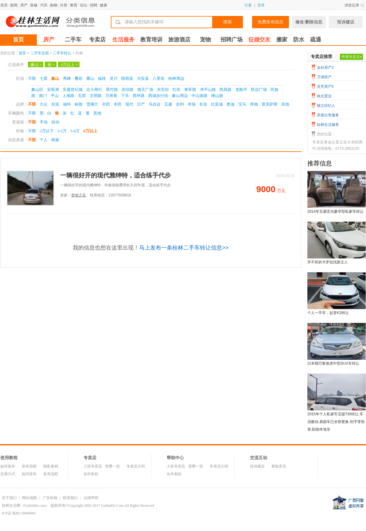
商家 (55, 140)
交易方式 (7, 474)
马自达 (155, 104)
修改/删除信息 (308, 22)
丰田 (106, 104)
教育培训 (151, 40)
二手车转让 (62, 53)
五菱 (168, 104)
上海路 (68, 95)
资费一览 (112, 466)
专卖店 (97, 40)
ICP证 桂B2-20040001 (19, 513)
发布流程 (29, 466)
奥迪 (231, 104)
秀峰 (67, 78)
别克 (55, 104)
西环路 (139, 95)
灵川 (114, 78)
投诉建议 (345, 22)
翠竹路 (112, 89)
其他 (285, 104)
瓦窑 (82, 95)
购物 (53, 5)
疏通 (315, 40)
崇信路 (128, 89)
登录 (261, 5)
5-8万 (75, 131)
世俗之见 (78, 195)
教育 (73, 5)
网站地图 (29, 498)
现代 (129, 104)
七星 (44, 78)
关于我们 (9, 498)
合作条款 (91, 474)
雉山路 (217, 95)
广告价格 (50, 498)
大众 (44, 104)
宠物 (205, 40)
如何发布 (7, 466)
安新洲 (53, 89)
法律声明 (91, 498)
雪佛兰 (92, 104)
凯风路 (226, 89)
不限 (32, 78)
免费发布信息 (270, 22)
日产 (141, 104)
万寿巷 (111, 95)
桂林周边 (176, 78)
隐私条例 (50, 466)
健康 (103, 5)
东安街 (163, 89)
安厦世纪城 (73, 89)
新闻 (14, 5)
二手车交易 (39, 53)
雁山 (90, 78)
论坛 (83, 5)
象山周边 (180, 95)
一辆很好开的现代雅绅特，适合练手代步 (115, 175)
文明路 (96, 95)
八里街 (159, 78)
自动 (55, 122)
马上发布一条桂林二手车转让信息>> (183, 248)
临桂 (102, 78)
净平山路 (208, 89)
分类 (63, 5)
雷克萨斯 (270, 104)
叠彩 (79, 78)
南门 (43, 95)
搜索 (227, 22)
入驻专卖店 (93, 466)
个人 (44, 140)
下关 (125, 95)
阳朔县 (127, 78)
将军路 (190, 89)
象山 (36, 64)
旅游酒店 (179, 40)
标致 (79, 104)
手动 (44, 122)
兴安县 (143, 78)
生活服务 (123, 40)
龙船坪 (241, 89)
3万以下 (47, 131)
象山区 (37, 89)
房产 (24, 5)
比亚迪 (217, 104)
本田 (118, 104)
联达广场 (259, 89)
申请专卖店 (350, 57)
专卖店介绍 (136, 466)
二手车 (73, 40)
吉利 (180, 104)
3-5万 (62, 131)
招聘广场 (231, 40)
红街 (177, 89)
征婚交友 (259, 40)
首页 (4, 5)
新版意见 (278, 466)
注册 (248, 5)
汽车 (44, 5)
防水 (298, 40)
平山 (55, 95)
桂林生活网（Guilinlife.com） (25, 505)
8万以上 (69, 64)
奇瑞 (192, 104)
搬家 (281, 40)
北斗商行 (94, 89)
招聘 (93, 5)
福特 (67, 104)
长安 (203, 104)
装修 (33, 5)
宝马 (242, 104)
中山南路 (200, 95)
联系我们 (70, 498)
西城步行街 (158, 95)
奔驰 (254, 104)
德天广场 (145, 89)
